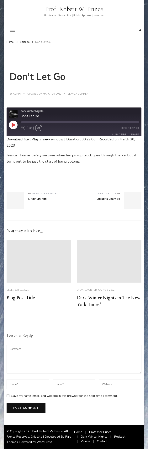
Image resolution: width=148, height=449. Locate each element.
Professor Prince (100, 432)
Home (78, 432)
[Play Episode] (13, 125)
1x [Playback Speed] (30, 128)
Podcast (119, 437)
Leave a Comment (79, 94)
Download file (18, 139)
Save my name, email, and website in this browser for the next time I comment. (64, 396)
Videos (85, 442)
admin (17, 93)
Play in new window (47, 139)
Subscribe (119, 134)
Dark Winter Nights (94, 437)
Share (135, 134)
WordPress (44, 442)
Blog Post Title (22, 298)
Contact (102, 442)
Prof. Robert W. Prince (74, 9)
